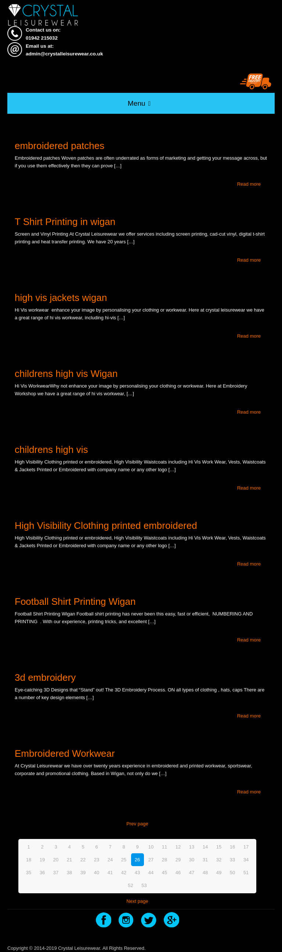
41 (110, 872)
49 (218, 872)
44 (150, 872)
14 (205, 847)
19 (42, 859)
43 (137, 872)
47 (191, 872)
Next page (137, 901)
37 (55, 872)
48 (205, 872)
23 (96, 859)
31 (205, 859)
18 (28, 859)
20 (55, 859)
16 (232, 847)
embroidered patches (59, 145)
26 (137, 859)
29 (178, 859)
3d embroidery (45, 677)
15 (218, 847)
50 (232, 872)
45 (164, 872)
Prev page (137, 823)
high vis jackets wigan (61, 297)
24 (110, 859)
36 (42, 872)
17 (246, 847)
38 (69, 872)
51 (246, 872)
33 (232, 859)
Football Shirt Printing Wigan (75, 601)
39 (83, 872)
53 (144, 885)
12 (178, 847)
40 (96, 872)
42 (123, 872)
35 (28, 872)
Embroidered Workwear (65, 753)
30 (191, 859)
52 (130, 885)
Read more (249, 184)
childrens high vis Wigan (66, 373)
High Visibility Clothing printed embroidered (106, 525)
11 (164, 847)
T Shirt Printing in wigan (65, 221)
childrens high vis (51, 449)
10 (150, 847)
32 (218, 859)
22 (83, 859)
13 (191, 847)
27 (150, 859)
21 (69, 859)
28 (164, 859)
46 (178, 872)
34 (246, 859)
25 (123, 859)
